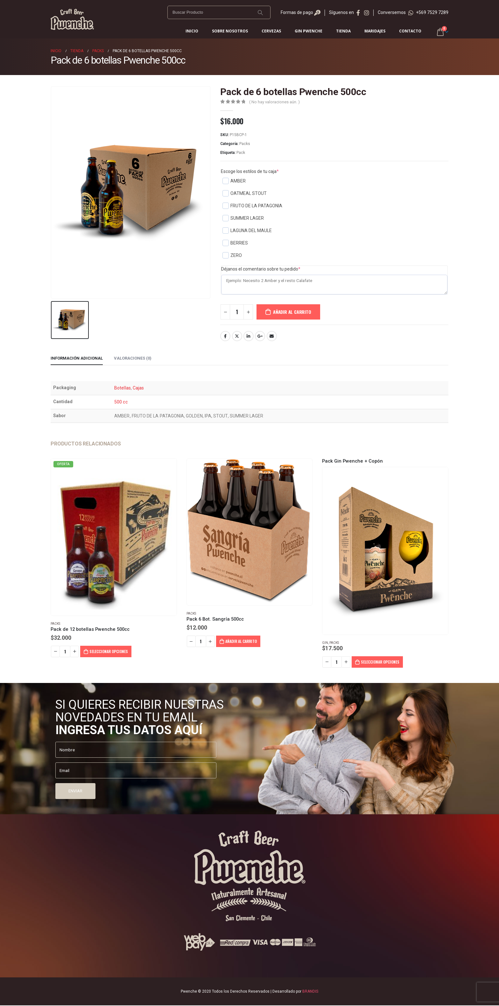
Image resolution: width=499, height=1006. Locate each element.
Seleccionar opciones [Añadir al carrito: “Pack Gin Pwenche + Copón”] (380, 662)
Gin (325, 642)
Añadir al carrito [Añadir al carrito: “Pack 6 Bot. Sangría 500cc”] (241, 641)
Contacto (410, 31)
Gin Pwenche (308, 31)
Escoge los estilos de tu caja (250, 171)
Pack (240, 152)
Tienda (343, 31)
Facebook (225, 336)
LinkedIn (248, 336)
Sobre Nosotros (230, 31)
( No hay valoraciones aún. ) (274, 102)
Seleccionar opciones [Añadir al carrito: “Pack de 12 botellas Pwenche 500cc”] (108, 651)
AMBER (234, 181)
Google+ (260, 336)
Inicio (192, 31)
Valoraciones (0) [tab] (132, 358)
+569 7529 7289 (428, 12)
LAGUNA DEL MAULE (247, 230)
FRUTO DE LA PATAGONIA (252, 206)
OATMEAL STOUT (244, 193)
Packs (244, 143)
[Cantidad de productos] (237, 312)
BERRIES (235, 243)
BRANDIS (310, 992)
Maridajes (374, 31)
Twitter (237, 336)
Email (272, 336)
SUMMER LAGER (243, 218)
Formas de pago (300, 12)
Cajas (138, 387)
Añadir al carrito (292, 311)
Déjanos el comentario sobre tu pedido (260, 269)
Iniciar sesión (427, 32)
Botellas (122, 387)
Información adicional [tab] (77, 358)
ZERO (232, 255)
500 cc (120, 401)
